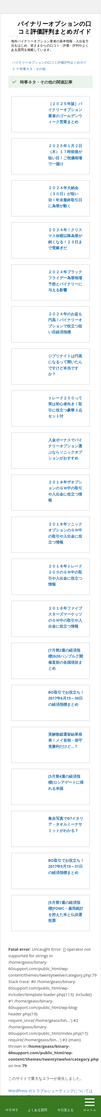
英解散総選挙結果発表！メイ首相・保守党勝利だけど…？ (65, 740)
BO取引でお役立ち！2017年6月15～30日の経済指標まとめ (66, 698)
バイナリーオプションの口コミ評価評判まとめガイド (51, 27)
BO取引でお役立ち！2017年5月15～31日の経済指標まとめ (66, 866)
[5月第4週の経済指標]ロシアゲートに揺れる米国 (65, 782)
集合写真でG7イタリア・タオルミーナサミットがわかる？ (65, 824)
